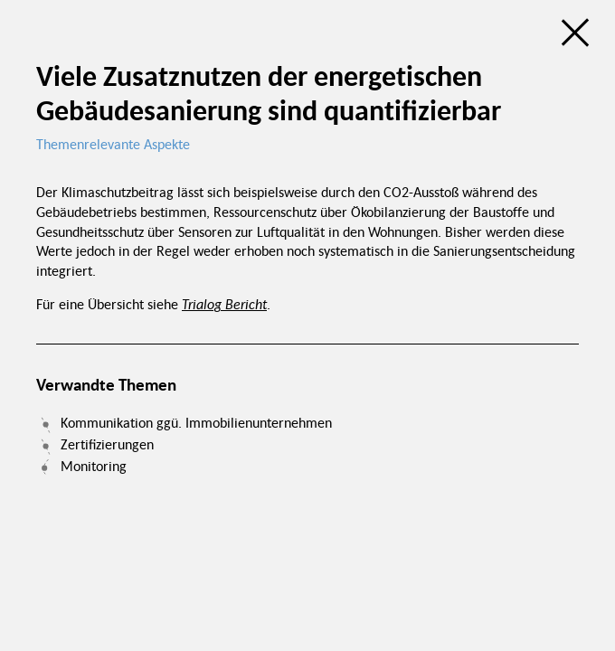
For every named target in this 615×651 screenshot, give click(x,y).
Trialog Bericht (224, 304)
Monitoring (94, 466)
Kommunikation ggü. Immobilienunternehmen (196, 422)
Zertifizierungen (107, 444)
